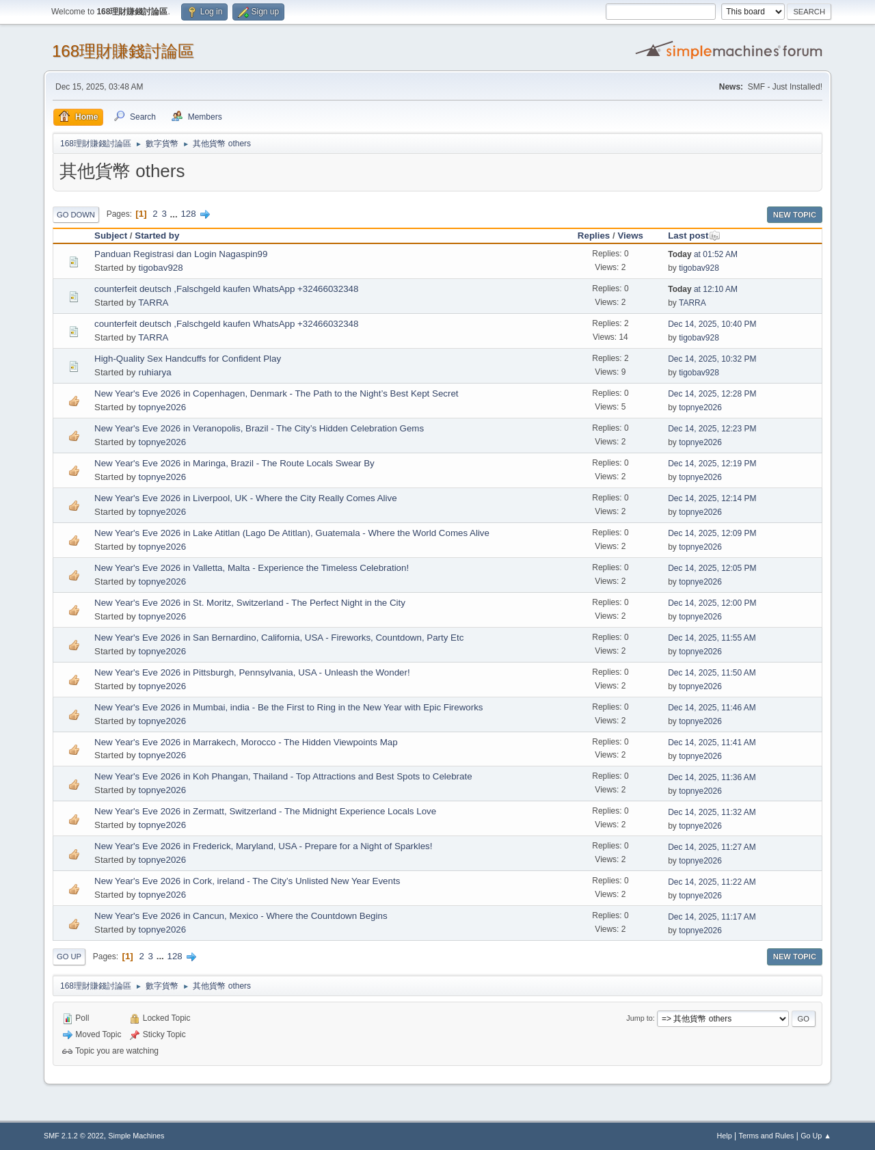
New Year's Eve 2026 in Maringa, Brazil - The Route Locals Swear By (234, 463)
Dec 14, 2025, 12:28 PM (712, 394)
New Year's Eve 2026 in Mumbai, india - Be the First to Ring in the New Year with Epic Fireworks (288, 707)
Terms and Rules (766, 1136)
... (175, 214)
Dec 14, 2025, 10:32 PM (712, 359)
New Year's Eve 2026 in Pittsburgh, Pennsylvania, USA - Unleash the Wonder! (252, 672)
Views (630, 235)
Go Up (69, 956)
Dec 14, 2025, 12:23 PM (712, 428)
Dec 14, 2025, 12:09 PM (712, 533)
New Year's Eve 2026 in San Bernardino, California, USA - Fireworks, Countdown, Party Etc (278, 637)
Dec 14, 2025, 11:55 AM (712, 638)
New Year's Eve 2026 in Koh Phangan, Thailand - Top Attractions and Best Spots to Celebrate (283, 776)
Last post (694, 235)
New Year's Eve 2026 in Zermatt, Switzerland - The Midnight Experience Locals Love (265, 811)
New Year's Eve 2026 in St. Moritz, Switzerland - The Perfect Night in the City (249, 603)
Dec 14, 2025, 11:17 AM (712, 917)
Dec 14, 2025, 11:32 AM (712, 812)
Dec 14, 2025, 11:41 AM (712, 742)
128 (188, 214)
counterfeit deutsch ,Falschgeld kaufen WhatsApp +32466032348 (226, 289)
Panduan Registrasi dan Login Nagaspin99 (180, 254)
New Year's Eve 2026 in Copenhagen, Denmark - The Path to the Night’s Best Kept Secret (276, 393)
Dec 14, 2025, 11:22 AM (712, 882)
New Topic (794, 215)
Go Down (76, 215)
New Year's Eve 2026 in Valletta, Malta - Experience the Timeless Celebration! (251, 568)
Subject (110, 235)
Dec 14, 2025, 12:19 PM (712, 463)
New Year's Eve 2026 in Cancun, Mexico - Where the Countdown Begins (241, 916)
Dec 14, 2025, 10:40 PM (712, 324)
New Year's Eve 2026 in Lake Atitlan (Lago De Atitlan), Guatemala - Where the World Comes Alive (291, 533)
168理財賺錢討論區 (123, 51)
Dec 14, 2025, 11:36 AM (712, 777)
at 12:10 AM (703, 289)
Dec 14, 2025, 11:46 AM (712, 707)
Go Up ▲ (815, 1136)
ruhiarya (154, 372)
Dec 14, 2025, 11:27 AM (712, 847)
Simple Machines (136, 1136)
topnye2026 (162, 407)
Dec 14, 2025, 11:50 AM (712, 673)
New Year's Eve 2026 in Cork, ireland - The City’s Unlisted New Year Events (247, 881)
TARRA (153, 302)
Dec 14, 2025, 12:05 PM (712, 568)
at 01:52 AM (703, 254)
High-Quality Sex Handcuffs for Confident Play (187, 358)
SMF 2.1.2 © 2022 (74, 1136)
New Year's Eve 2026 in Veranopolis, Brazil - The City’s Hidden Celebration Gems (259, 428)
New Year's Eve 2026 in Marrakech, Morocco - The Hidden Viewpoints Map (246, 742)
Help (724, 1136)
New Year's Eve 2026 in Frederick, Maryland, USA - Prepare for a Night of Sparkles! (263, 846)
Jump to (639, 1018)
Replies (594, 235)
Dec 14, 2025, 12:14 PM (712, 498)
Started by (157, 235)
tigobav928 (160, 268)
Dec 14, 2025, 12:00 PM (712, 603)
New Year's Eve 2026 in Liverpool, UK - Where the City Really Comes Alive (245, 498)
